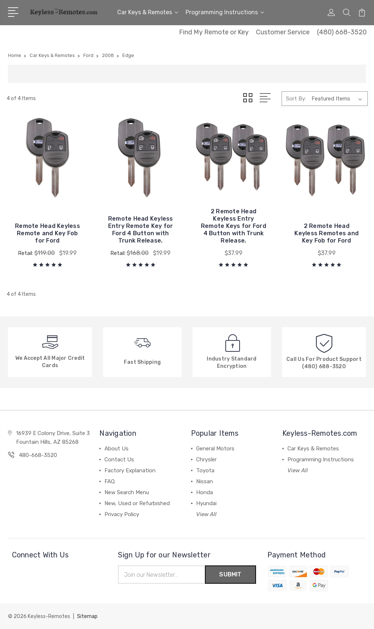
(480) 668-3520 (342, 32)
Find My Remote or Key (214, 32)
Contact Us (119, 459)
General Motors (215, 448)
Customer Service (283, 32)
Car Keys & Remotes (147, 12)
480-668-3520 (38, 455)
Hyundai (206, 503)
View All (206, 514)
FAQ (109, 481)
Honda (204, 492)
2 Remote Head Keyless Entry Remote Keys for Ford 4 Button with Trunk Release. (233, 226)
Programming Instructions (225, 12)
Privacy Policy (121, 514)
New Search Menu (126, 492)
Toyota (205, 470)
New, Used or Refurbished (137, 503)
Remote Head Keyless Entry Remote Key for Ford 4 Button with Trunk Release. (140, 229)
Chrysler (206, 459)
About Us (116, 448)
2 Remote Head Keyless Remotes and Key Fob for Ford (326, 233)
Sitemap (87, 616)
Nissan (204, 481)
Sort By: (296, 98)
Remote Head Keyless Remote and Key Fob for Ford (47, 233)
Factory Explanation (130, 470)
